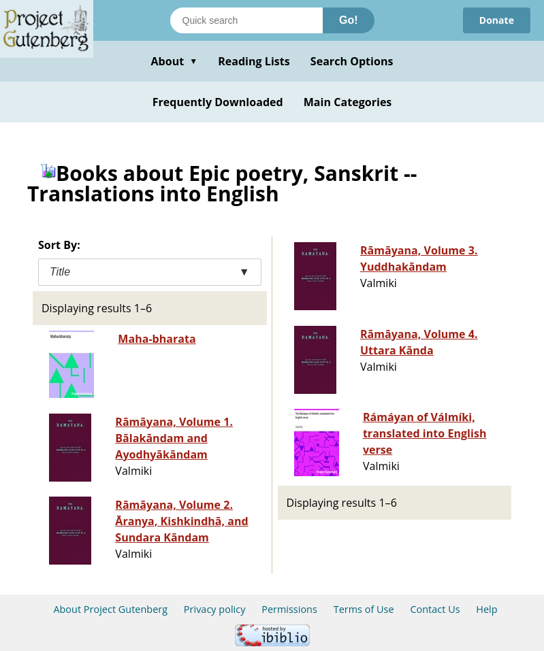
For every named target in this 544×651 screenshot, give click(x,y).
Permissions (289, 609)
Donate (496, 20)
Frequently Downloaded (218, 102)
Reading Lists (254, 61)
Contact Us (435, 609)
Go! (348, 20)
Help (486, 609)
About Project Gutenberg (110, 609)
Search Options (352, 61)
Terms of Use (364, 609)
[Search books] (246, 20)
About (173, 61)
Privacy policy (215, 609)
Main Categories (348, 102)
